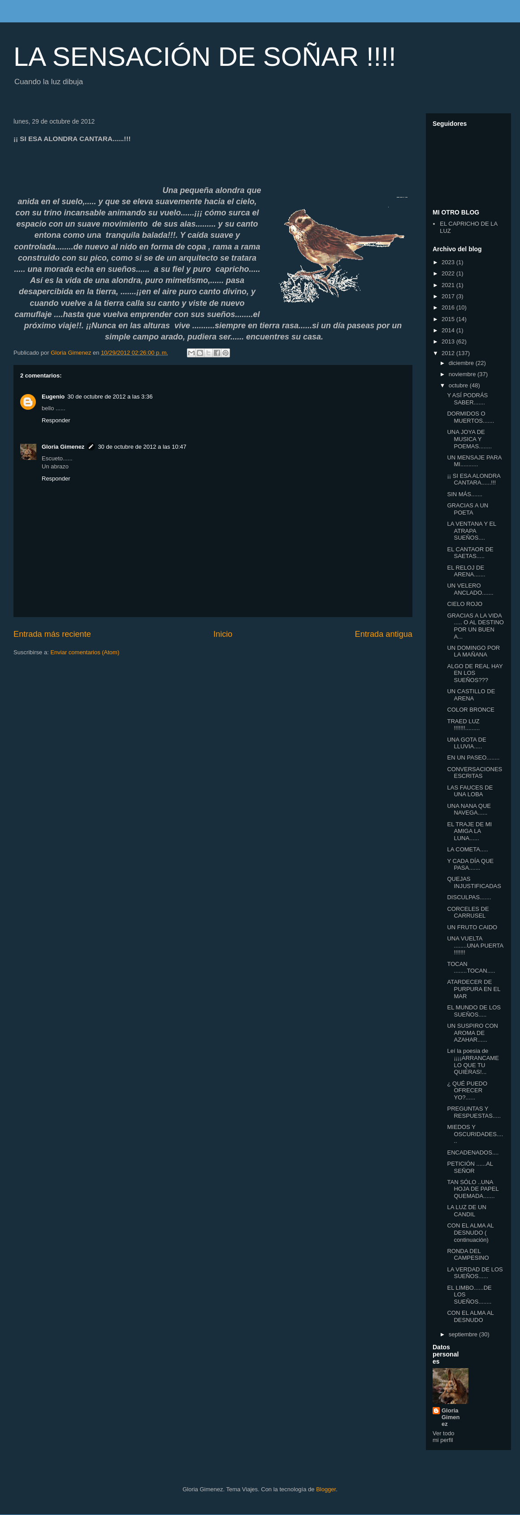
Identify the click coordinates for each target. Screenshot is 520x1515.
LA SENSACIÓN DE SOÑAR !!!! (204, 57)
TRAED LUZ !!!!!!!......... (463, 725)
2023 (449, 262)
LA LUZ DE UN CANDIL (466, 1211)
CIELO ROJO (464, 604)
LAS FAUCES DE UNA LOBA (470, 791)
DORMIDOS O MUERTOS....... (470, 417)
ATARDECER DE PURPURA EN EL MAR (473, 989)
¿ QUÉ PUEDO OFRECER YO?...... (467, 1090)
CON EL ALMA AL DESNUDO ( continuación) (470, 1232)
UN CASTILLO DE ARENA (471, 695)
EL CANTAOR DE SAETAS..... (470, 553)
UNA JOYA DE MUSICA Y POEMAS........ (469, 439)
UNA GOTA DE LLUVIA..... (466, 743)
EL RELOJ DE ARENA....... (466, 571)
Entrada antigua (383, 634)
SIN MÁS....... (464, 494)
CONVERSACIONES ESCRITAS (474, 773)
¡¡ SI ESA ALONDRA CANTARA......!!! (473, 479)
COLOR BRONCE (470, 709)
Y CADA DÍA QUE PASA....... (470, 864)
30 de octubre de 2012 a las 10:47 (142, 446)
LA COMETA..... (467, 849)
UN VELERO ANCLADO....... (470, 589)
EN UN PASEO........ (473, 757)
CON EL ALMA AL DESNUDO (470, 1316)
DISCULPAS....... (469, 897)
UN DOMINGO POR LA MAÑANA (473, 651)
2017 (449, 296)
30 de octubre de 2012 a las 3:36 (109, 396)
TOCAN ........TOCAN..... (471, 967)
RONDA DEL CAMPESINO (468, 1255)
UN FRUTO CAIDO (472, 927)
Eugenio (53, 396)
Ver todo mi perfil (443, 1436)
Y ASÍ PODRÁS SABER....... (467, 399)
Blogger (326, 1489)
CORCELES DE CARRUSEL (468, 912)
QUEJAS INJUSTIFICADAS (474, 882)
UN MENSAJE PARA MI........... (474, 461)
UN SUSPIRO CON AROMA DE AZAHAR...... (472, 1032)
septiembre (464, 1334)
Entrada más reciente (52, 634)
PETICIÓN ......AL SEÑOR (470, 1167)
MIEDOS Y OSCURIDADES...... (475, 1134)
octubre (459, 385)
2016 (449, 307)
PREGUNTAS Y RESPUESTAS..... (474, 1112)
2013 (449, 341)
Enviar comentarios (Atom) (84, 652)
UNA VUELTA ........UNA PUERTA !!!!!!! (475, 945)
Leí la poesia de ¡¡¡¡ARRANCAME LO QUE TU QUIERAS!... (472, 1061)
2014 (449, 330)
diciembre (462, 363)
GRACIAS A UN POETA (467, 509)
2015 (449, 319)
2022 (449, 273)
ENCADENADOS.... (472, 1152)
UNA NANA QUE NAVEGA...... (469, 809)
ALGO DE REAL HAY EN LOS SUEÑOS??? (475, 673)
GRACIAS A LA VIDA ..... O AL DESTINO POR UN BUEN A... (475, 626)
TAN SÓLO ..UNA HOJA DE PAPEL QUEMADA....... (472, 1189)
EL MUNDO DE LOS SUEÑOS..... (473, 1011)
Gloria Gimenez (63, 446)
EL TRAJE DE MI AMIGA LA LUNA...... (469, 831)
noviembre (463, 374)
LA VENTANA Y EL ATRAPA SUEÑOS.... (471, 530)
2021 (449, 285)
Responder (56, 420)
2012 (449, 353)
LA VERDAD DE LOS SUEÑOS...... (475, 1273)
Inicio (222, 634)
